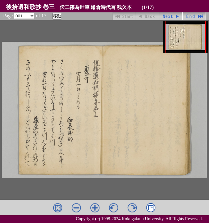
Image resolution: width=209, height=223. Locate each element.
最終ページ (194, 16)
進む (171, 16)
